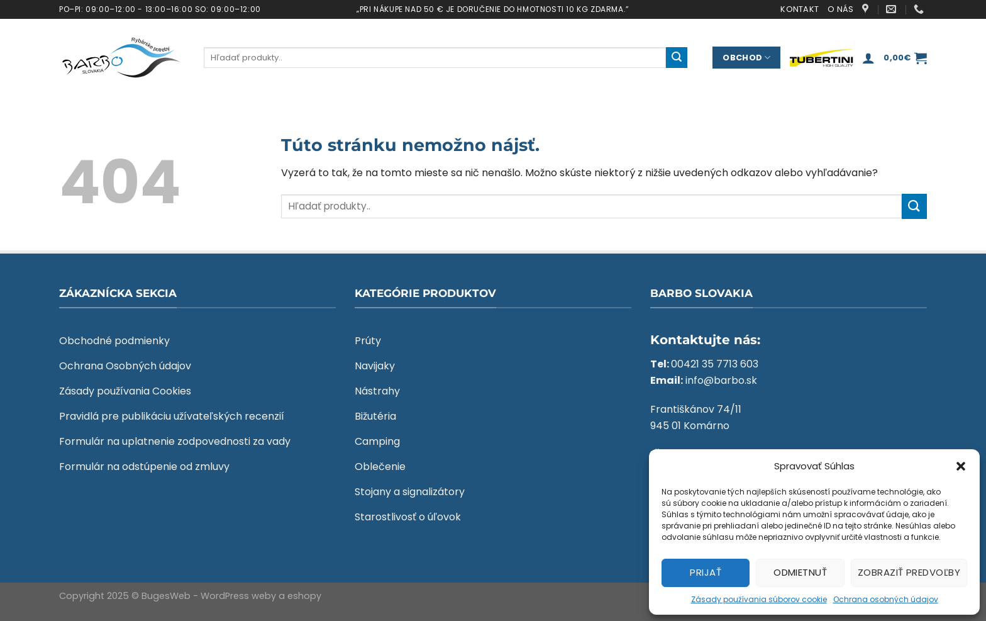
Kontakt (799, 9)
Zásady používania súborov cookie (759, 599)
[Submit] (676, 58)
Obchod (746, 58)
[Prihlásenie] (868, 58)
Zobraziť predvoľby (909, 572)
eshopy (304, 596)
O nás (840, 9)
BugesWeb (166, 596)
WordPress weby (238, 596)
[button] (961, 466)
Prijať (705, 572)
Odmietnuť (800, 572)
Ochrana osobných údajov (885, 599)
